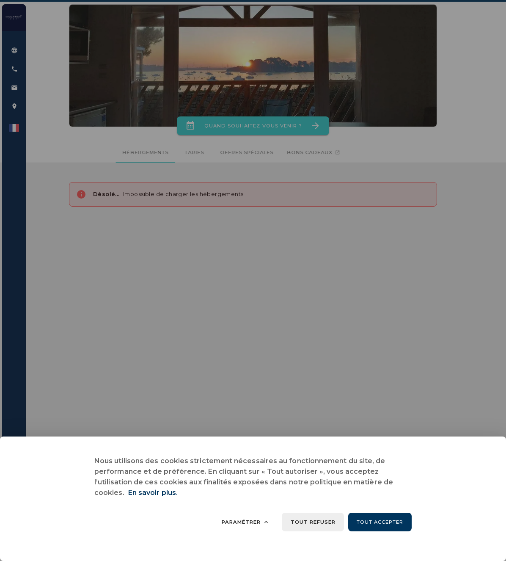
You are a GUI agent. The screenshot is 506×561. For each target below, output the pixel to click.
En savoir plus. (153, 493)
